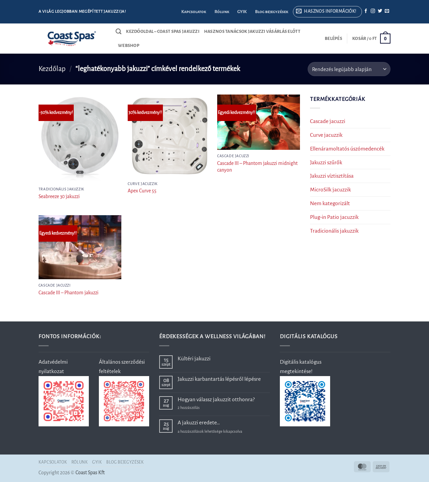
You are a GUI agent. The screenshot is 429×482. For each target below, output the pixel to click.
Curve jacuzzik (326, 135)
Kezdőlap (52, 69)
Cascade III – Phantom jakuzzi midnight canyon (257, 167)
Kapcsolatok (193, 11)
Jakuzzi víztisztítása (332, 176)
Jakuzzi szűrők (326, 162)
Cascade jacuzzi (327, 121)
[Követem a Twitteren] (380, 11)
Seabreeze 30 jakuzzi (59, 196)
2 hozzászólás (199, 407)
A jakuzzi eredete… (199, 422)
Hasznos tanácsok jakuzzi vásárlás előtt (252, 31)
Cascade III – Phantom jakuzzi (69, 292)
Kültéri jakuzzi (194, 358)
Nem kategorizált (330, 203)
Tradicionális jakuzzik (334, 231)
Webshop (128, 45)
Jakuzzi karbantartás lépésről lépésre (219, 379)
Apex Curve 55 (142, 190)
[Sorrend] (349, 69)
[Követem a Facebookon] (366, 11)
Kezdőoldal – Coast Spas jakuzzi (162, 31)
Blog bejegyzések (271, 11)
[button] (327, 12)
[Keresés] (118, 31)
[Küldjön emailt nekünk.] (387, 11)
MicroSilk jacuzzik (330, 190)
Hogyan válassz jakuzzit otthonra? (216, 399)
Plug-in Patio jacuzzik (334, 217)
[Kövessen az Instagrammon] (373, 11)
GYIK (242, 11)
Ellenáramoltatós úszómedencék (347, 149)
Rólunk (221, 11)
